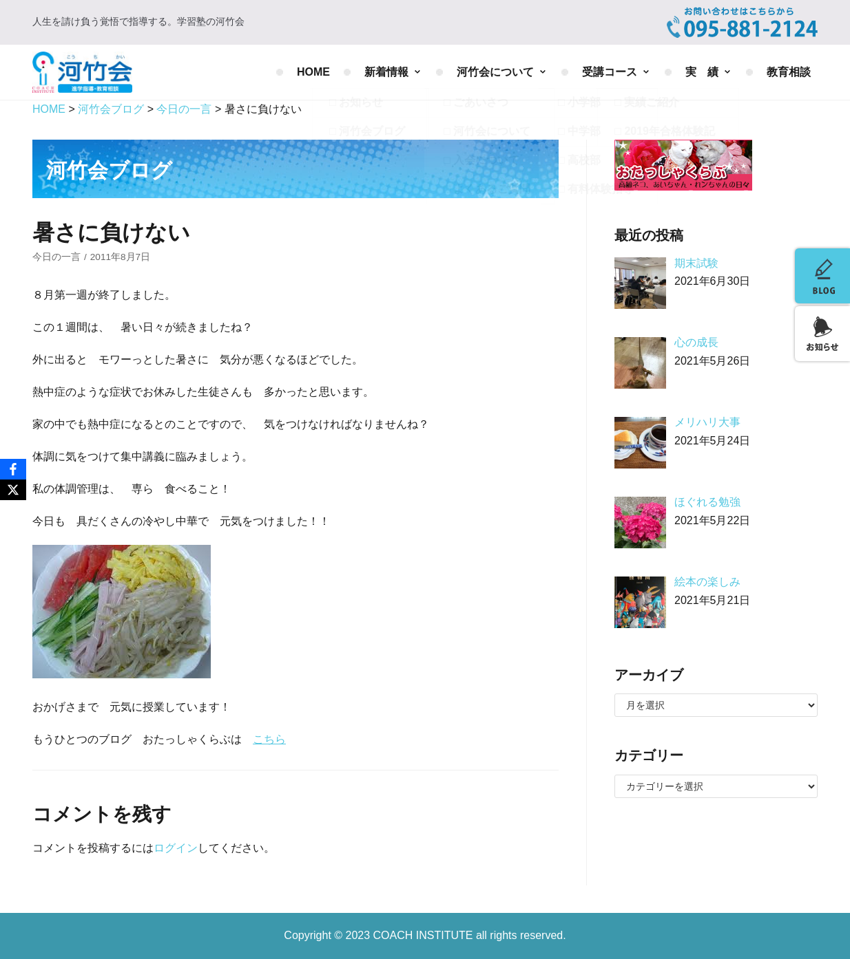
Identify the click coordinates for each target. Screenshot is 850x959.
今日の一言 (56, 257)
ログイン (176, 848)
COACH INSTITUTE (424, 935)
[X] (13, 490)
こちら (269, 739)
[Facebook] (13, 469)
